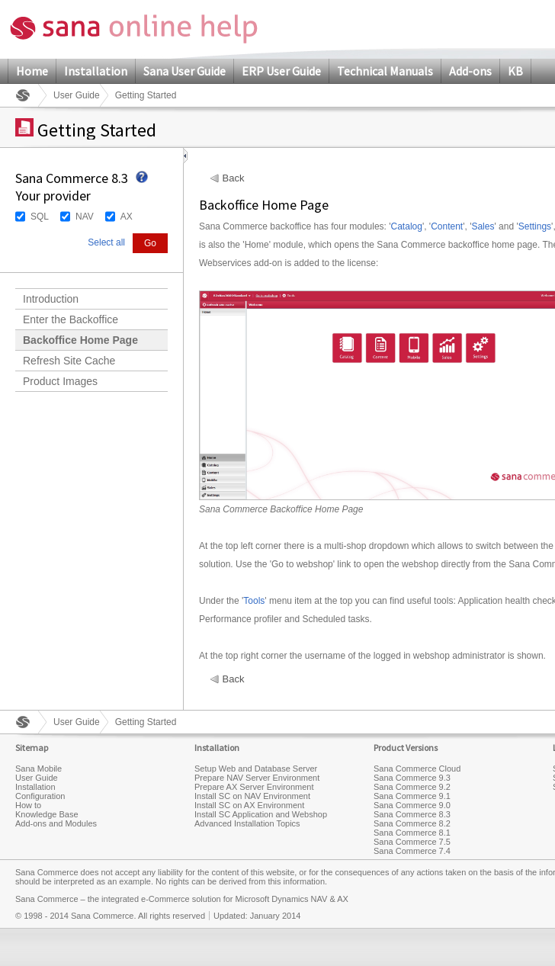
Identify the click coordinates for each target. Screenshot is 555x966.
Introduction (51, 299)
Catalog (406, 226)
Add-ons (470, 71)
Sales (482, 226)
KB (515, 71)
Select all (106, 242)
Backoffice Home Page (80, 340)
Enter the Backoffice (70, 319)
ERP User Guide (281, 71)
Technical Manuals (385, 71)
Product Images (60, 381)
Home (32, 71)
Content (447, 226)
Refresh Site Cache (69, 361)
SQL (39, 216)
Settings (534, 226)
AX (126, 216)
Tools (254, 600)
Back (234, 178)
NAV (84, 216)
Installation (95, 71)
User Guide (76, 95)
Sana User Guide (184, 71)
